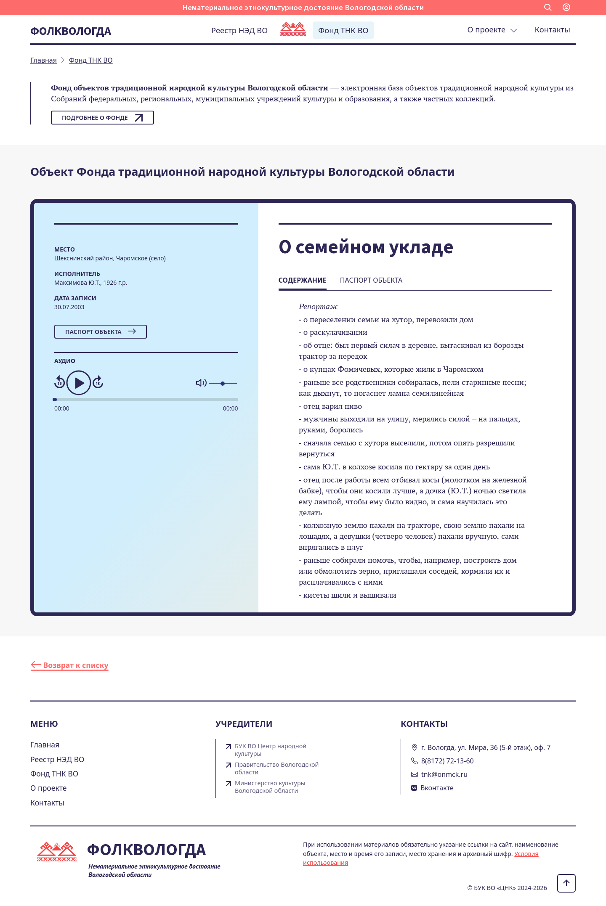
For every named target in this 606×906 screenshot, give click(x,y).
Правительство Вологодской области (277, 768)
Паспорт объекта (100, 332)
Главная (44, 744)
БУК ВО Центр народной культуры (270, 750)
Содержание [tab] (303, 280)
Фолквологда (70, 30)
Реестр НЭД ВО (239, 30)
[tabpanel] (415, 456)
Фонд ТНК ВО (343, 30)
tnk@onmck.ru (444, 774)
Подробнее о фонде (102, 118)
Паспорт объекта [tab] (371, 280)
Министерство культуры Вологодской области (270, 787)
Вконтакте (437, 787)
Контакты (552, 29)
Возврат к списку (70, 665)
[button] (548, 7)
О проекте (492, 29)
